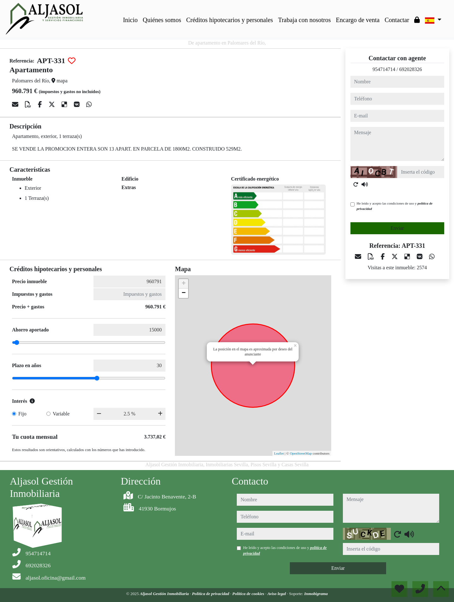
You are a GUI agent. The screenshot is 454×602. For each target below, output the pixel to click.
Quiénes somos (162, 19)
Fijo (22, 413)
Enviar (397, 228)
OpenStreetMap (301, 453)
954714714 (384, 69)
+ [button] (184, 284)
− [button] (184, 293)
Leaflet (279, 453)
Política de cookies (248, 593)
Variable (61, 413)
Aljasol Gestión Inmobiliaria (165, 593)
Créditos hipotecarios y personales (229, 19)
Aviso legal (277, 593)
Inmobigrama (316, 593)
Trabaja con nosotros (304, 19)
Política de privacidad (211, 593)
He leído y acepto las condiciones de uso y (395, 206)
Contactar (397, 19)
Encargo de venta (357, 19)
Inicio (130, 19)
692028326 (410, 69)
